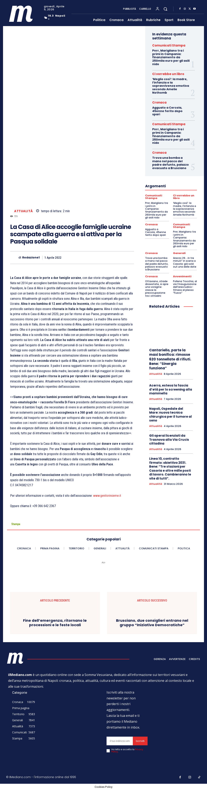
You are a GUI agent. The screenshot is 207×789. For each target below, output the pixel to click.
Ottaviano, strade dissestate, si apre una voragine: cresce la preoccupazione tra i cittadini (156, 287)
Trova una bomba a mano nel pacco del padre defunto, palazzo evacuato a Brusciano (170, 163)
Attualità (23, 211)
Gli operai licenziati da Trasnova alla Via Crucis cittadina (169, 438)
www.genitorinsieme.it (107, 496)
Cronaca (159, 102)
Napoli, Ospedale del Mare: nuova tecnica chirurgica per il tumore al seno (170, 413)
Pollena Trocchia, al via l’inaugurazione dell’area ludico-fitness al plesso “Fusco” (185, 285)
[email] (120, 741)
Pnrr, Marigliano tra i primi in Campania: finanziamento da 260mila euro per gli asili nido (171, 57)
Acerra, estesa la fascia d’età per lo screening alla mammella (170, 388)
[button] (165, 9)
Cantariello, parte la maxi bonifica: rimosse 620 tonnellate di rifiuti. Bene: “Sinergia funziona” (170, 358)
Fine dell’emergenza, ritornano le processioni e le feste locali (55, 622)
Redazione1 (31, 257)
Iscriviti (140, 741)
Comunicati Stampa (168, 45)
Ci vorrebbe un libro (168, 73)
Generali (179, 252)
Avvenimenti (182, 275)
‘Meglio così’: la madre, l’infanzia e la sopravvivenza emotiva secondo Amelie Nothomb (170, 86)
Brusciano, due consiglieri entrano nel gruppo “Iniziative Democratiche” (152, 622)
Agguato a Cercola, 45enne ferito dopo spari (167, 111)
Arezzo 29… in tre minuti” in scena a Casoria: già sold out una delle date (184, 261)
